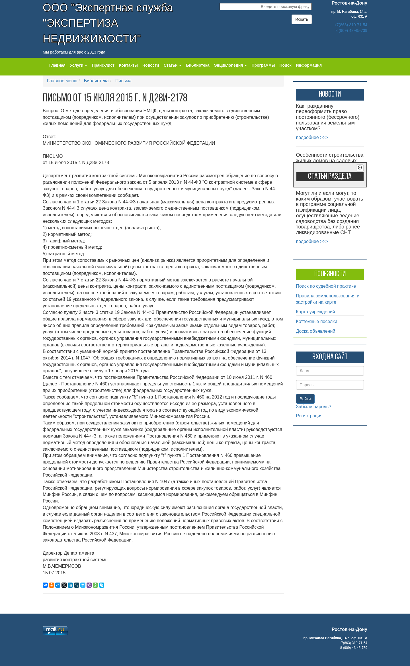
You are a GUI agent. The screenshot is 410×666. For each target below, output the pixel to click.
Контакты (128, 65)
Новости (150, 65)
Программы (263, 65)
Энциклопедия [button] (230, 65)
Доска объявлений (315, 331)
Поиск (285, 65)
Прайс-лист (103, 65)
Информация (309, 65)
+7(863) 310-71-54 (350, 25)
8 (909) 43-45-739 (351, 30)
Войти (305, 399)
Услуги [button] (78, 65)
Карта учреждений (315, 311)
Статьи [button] (173, 65)
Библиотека (197, 65)
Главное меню (62, 80)
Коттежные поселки (316, 321)
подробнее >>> (312, 137)
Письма (123, 80)
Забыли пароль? (313, 406)
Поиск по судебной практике (326, 286)
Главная (57, 65)
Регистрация (309, 415)
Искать (301, 19)
